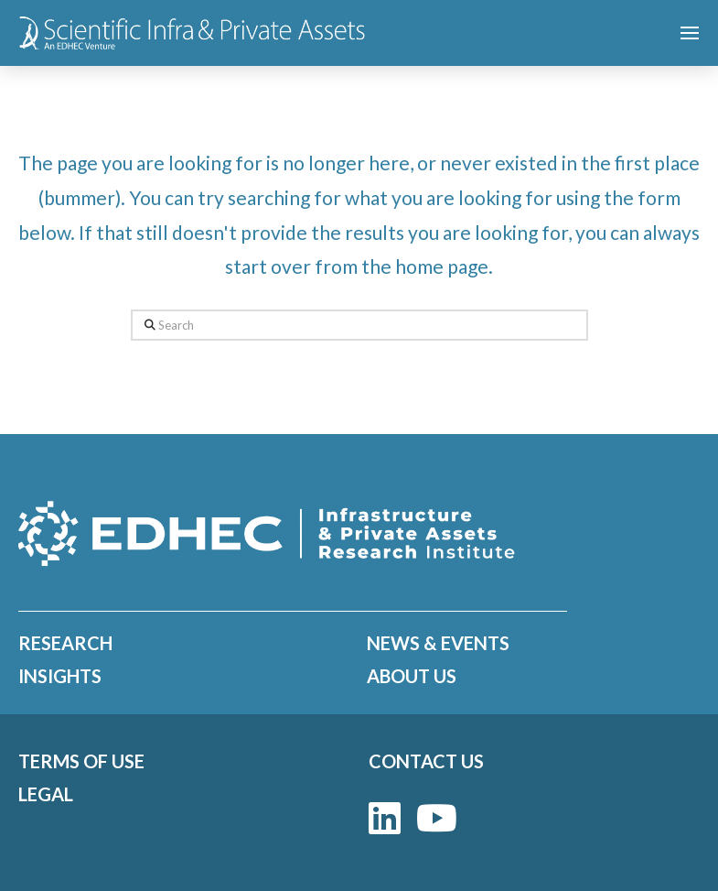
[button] (689, 33)
